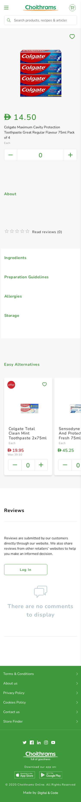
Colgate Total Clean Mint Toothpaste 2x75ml (28, 433)
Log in (26, 569)
